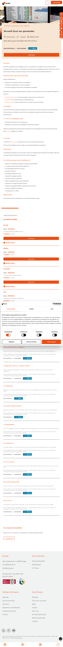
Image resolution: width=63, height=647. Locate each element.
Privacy (5, 614)
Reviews (35, 597)
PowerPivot (8, 99)
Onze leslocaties (8, 600)
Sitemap (5, 597)
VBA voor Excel (9, 102)
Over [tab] (52, 309)
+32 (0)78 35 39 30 (8, 565)
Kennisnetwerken (38, 561)
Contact (35, 621)
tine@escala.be (7, 568)
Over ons (35, 611)
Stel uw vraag (9, 538)
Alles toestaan (51, 341)
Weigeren (11, 341)
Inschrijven (56, 2)
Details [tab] (31, 309)
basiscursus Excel (14, 142)
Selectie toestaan (31, 341)
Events (34, 607)
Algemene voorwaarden (11, 607)
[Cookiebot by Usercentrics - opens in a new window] (54, 304)
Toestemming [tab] (11, 309)
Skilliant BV (19, 636)
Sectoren (5, 604)
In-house (35, 568)
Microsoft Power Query (11, 97)
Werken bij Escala (38, 618)
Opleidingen (36, 564)
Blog (34, 604)
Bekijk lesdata (10, 242)
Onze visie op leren (39, 600)
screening (8, 131)
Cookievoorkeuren (9, 611)
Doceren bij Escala (39, 614)
